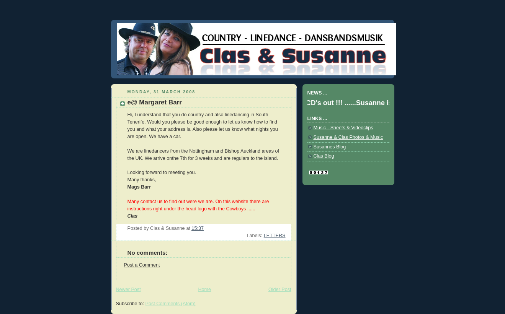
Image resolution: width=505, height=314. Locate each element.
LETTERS (275, 235)
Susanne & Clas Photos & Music (348, 137)
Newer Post (128, 289)
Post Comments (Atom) (170, 303)
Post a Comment (142, 265)
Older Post (279, 289)
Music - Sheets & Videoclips (343, 127)
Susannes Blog (330, 147)
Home (204, 289)
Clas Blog (324, 156)
